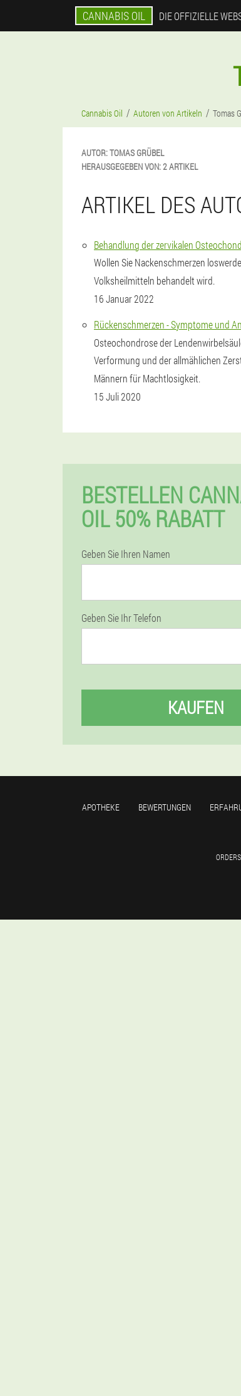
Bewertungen (164, 807)
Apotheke (101, 807)
